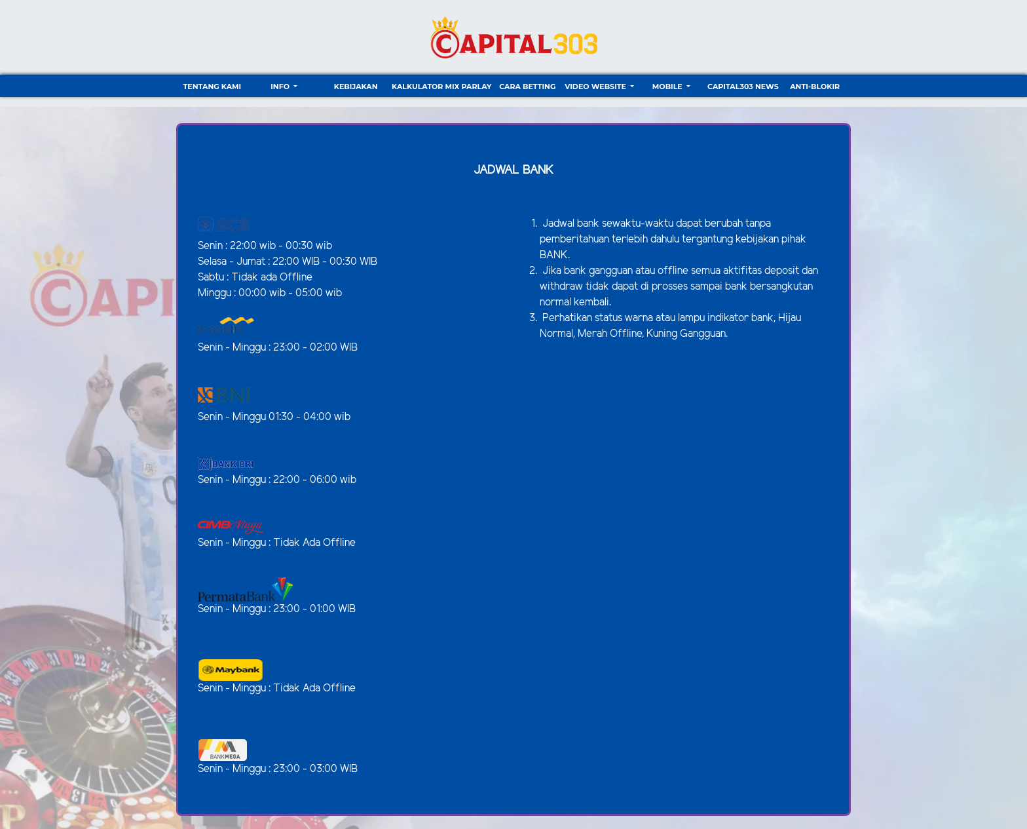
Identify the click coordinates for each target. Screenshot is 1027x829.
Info (281, 86)
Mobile (668, 86)
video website (596, 86)
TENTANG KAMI (212, 86)
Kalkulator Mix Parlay (441, 86)
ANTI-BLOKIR (815, 86)
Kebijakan (356, 86)
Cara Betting (527, 86)
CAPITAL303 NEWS (743, 86)
